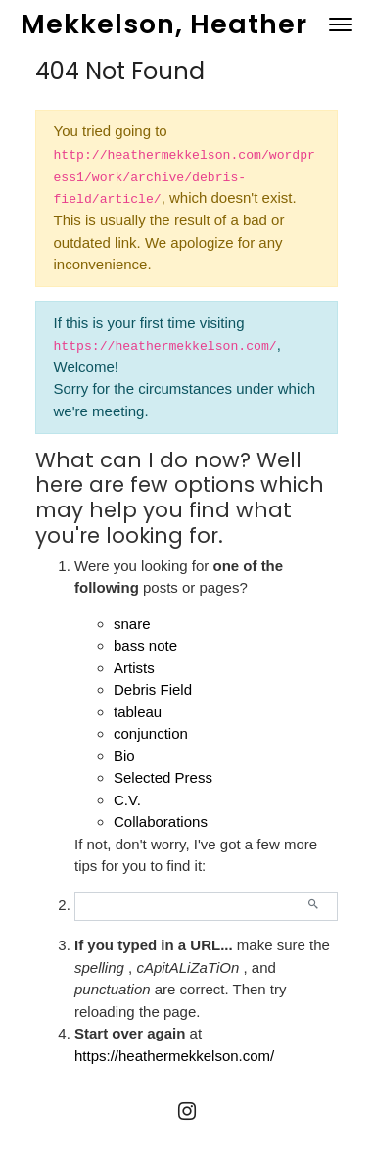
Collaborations (161, 821)
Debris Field (153, 689)
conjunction (151, 733)
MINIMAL (265, 1143)
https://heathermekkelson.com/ (174, 1055)
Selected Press (163, 777)
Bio (124, 756)
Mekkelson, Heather (164, 24)
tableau (138, 711)
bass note (145, 645)
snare (132, 623)
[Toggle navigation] (340, 24)
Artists (134, 667)
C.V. (127, 800)
